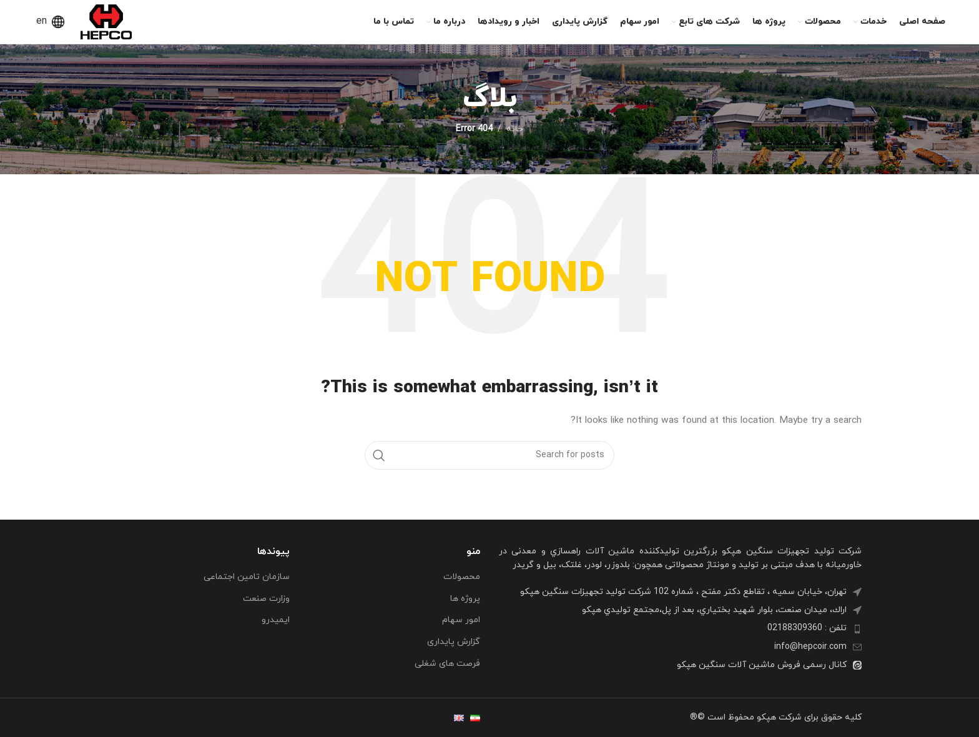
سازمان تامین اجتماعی (247, 577)
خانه (514, 129)
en (41, 21)
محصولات (461, 577)
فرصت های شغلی (447, 664)
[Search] (489, 455)
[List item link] (680, 628)
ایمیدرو (276, 620)
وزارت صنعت (266, 599)
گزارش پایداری (453, 642)
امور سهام (461, 620)
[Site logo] (106, 21)
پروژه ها (465, 599)
